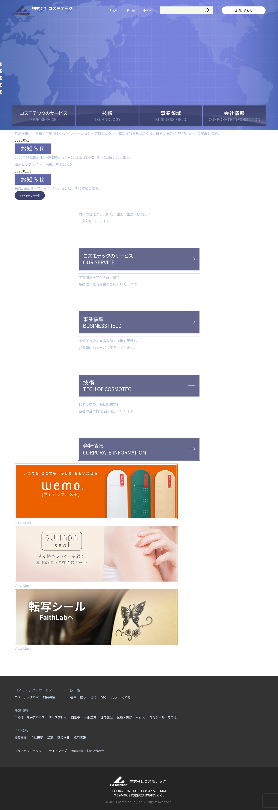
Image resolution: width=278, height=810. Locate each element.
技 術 (75, 690)
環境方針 (63, 737)
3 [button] (1, 78)
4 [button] (1, 85)
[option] (139, 29)
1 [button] (1, 64)
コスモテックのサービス (33, 690)
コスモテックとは (27, 697)
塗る (83, 697)
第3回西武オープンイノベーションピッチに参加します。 (58, 188)
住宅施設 (107, 717)
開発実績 (49, 697)
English (114, 10)
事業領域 (21, 710)
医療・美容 (124, 717)
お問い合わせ (244, 10)
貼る (104, 697)
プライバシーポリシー (30, 751)
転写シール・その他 (163, 717)
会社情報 (21, 730)
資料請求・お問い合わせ (87, 751)
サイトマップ (58, 751)
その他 (125, 697)
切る (94, 697)
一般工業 (90, 717)
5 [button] (1, 91)
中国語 (147, 10)
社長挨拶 (21, 737)
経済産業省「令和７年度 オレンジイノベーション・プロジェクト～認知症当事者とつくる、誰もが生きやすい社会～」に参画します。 (118, 133)
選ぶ (73, 697)
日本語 (131, 10)
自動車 (75, 717)
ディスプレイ (58, 717)
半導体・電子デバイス (30, 717)
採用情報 (80, 737)
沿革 (50, 737)
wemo (140, 717)
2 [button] (1, 71)
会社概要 (37, 737)
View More (26, 195)
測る (114, 697)
